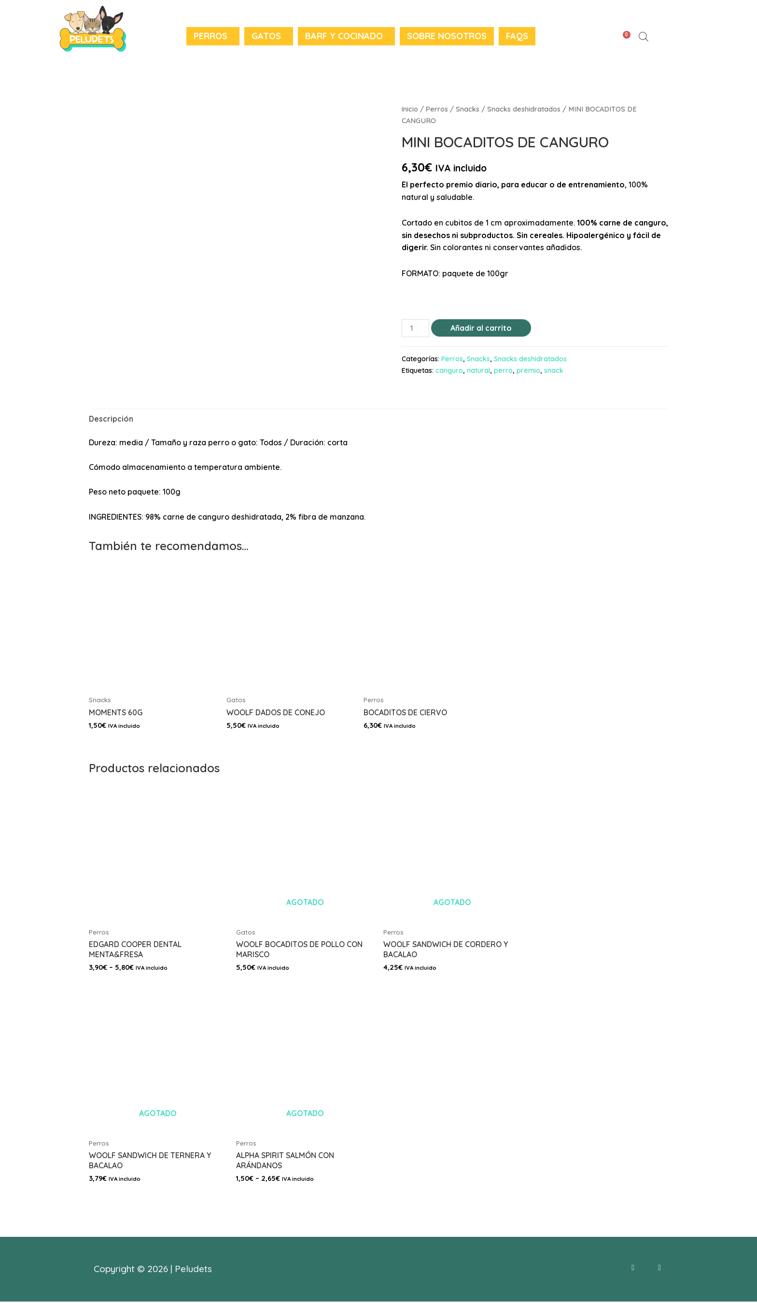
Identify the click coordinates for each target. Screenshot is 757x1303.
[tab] (111, 419)
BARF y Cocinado (344, 36)
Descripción (111, 419)
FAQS (517, 36)
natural (478, 370)
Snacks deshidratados (524, 108)
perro (503, 370)
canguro (449, 370)
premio (528, 370)
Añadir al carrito (481, 328)
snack (553, 370)
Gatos (266, 36)
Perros (210, 36)
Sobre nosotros (447, 36)
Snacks (468, 108)
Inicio (410, 108)
